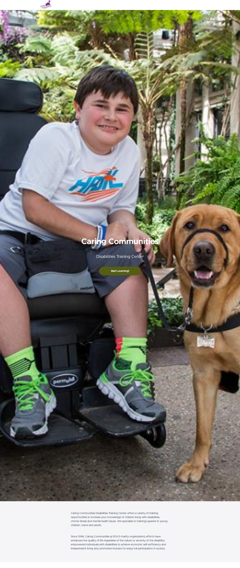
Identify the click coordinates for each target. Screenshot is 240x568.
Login (186, 5)
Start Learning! (120, 271)
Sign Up (196, 5)
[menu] (190, 5)
